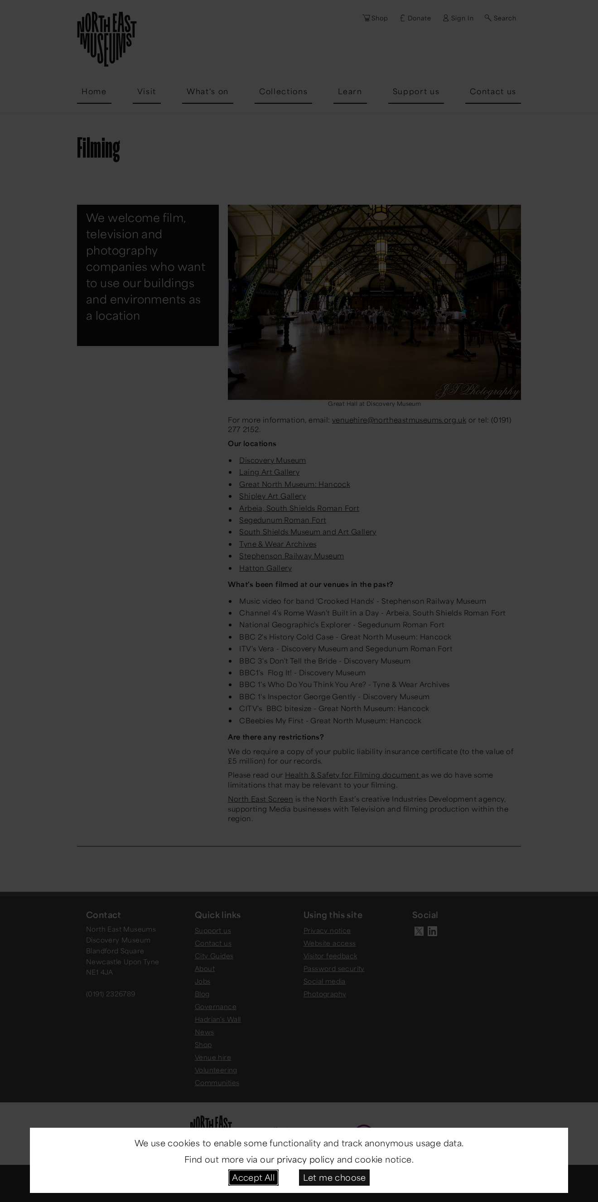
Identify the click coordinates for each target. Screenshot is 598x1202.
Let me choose (334, 1177)
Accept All (253, 1177)
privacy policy (306, 1159)
